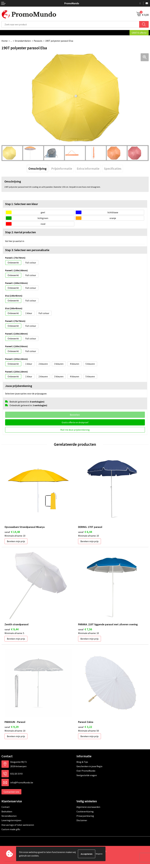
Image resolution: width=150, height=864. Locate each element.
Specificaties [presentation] (112, 168)
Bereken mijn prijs (16, 541)
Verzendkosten (9, 815)
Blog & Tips (82, 761)
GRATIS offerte (139, 32)
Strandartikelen (23, 40)
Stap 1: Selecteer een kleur (21, 204)
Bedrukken (6, 811)
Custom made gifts (10, 829)
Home (4, 40)
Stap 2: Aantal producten (20, 232)
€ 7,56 (85, 629)
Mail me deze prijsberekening (75, 429)
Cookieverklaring (85, 811)
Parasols (38, 40)
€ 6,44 (85, 532)
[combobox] (70, 24)
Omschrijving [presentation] (37, 168)
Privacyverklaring (85, 815)
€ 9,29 (11, 727)
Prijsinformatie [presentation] (61, 168)
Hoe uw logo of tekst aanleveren (17, 824)
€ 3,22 (85, 727)
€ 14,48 (12, 532)
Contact (5, 806)
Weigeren (99, 854)
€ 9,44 (11, 629)
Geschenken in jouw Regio (89, 766)
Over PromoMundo (85, 770)
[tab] (37, 168)
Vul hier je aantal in (14, 241)
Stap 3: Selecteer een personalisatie (27, 250)
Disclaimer (81, 820)
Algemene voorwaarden (88, 806)
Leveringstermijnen (11, 820)
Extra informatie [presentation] (88, 168)
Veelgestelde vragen (86, 775)
